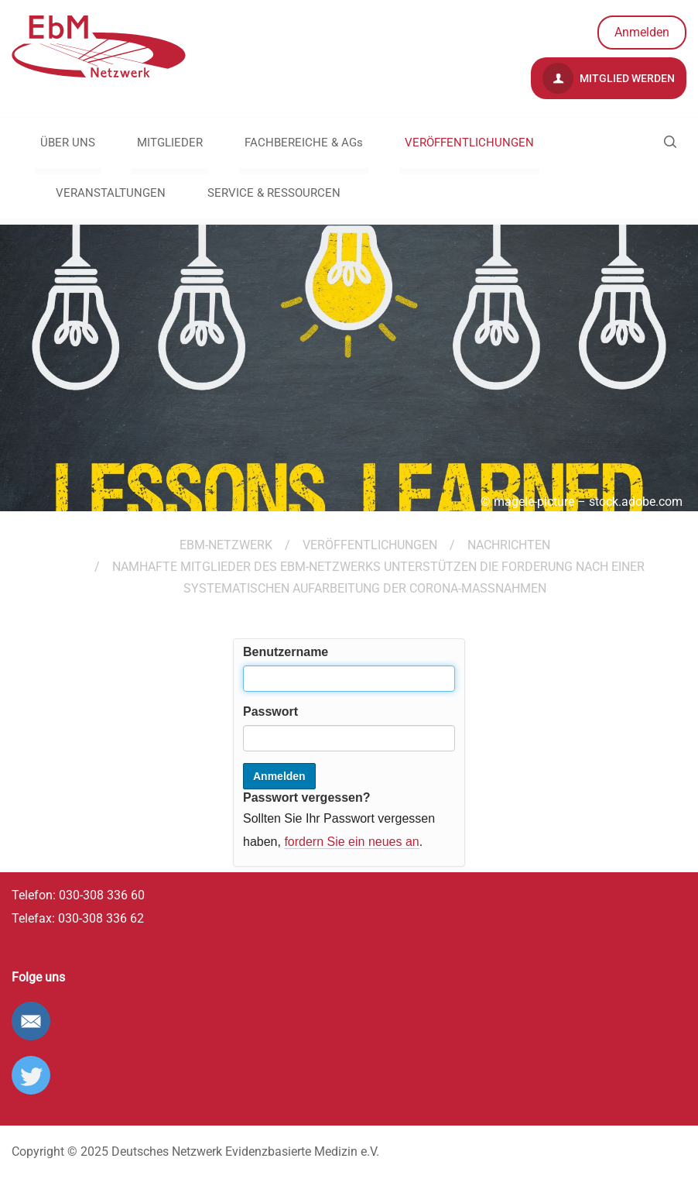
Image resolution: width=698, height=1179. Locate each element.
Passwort (270, 711)
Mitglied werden (608, 78)
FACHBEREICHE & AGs (304, 143)
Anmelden (641, 32)
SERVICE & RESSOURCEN (273, 193)
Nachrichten (508, 545)
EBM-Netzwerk (226, 545)
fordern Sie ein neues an (351, 841)
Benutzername (285, 651)
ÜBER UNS (67, 143)
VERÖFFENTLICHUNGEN (469, 143)
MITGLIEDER (170, 143)
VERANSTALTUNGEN (111, 193)
